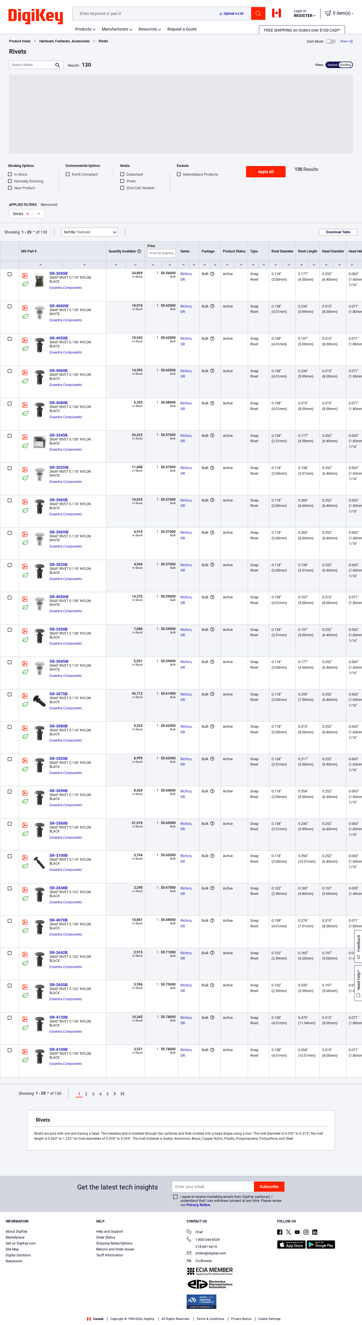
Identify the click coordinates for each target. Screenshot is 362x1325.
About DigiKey (16, 1232)
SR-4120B (58, 1017)
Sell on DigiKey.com (21, 1243)
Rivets (103, 41)
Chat (195, 1232)
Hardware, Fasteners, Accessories (64, 41)
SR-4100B (58, 1049)
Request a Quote (182, 29)
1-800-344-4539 (203, 1240)
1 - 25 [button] (26, 232)
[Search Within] (31, 65)
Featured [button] (77, 232)
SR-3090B (58, 790)
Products (83, 29)
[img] (35, 17)
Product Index (20, 41)
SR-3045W (58, 661)
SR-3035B (58, 564)
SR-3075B (58, 694)
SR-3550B (58, 629)
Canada (95, 1319)
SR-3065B (58, 500)
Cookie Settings (269, 1319)
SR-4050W (58, 596)
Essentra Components (65, 288)
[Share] (346, 41)
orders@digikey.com (206, 1253)
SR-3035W (58, 467)
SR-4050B (58, 338)
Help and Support (109, 1232)
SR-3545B (58, 435)
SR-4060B (58, 370)
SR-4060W (58, 306)
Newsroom (14, 1261)
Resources (148, 29)
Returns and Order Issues (115, 1249)
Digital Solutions (18, 1255)
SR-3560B (58, 823)
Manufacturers (115, 29)
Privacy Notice (198, 1205)
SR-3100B (58, 855)
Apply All (266, 171)
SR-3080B (58, 726)
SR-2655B (58, 984)
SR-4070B (58, 920)
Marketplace (15, 1237)
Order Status (105, 1237)
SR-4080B (58, 402)
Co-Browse (199, 1261)
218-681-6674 (202, 1247)
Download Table (338, 232)
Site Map (12, 1249)
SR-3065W (58, 532)
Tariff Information (109, 1255)
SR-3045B (58, 273)
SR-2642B (58, 952)
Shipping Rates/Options (114, 1243)
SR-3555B (58, 758)
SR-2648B (58, 888)
